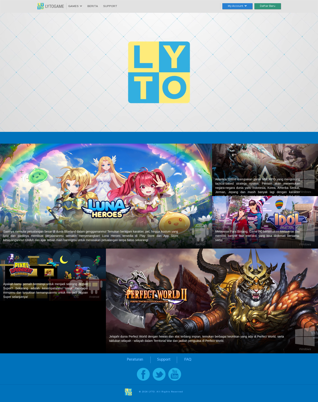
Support (163, 360)
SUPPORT (110, 6)
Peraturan (135, 360)
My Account (237, 6)
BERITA (92, 6)
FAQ (187, 360)
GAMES (75, 6)
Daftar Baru (267, 6)
